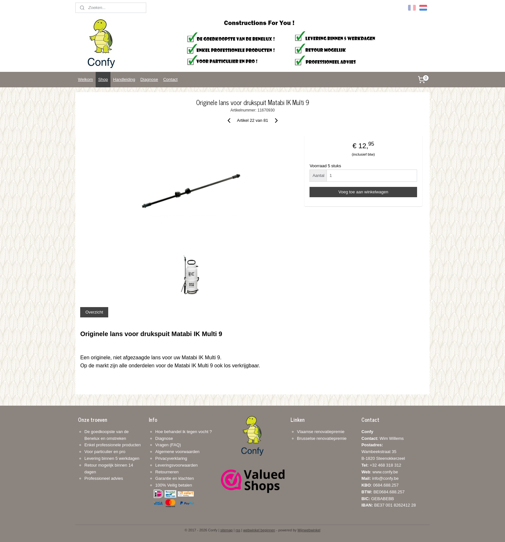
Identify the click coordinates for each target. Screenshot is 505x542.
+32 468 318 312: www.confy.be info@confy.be (381, 472)
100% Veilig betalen (173, 485)
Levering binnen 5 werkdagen (111, 458)
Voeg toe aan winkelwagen (363, 191)
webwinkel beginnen (259, 530)
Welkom (85, 79)
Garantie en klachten (174, 478)
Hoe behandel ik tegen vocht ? (183, 431)
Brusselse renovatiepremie (322, 438)
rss (237, 530)
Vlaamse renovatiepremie (320, 431)
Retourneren (166, 471)
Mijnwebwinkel (309, 530)
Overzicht (94, 312)
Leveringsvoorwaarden (176, 465)
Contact (170, 79)
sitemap (226, 530)
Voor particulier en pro (104, 451)
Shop (103, 79)
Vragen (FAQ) (168, 444)
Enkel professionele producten (112, 444)
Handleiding (124, 79)
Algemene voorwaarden (177, 451)
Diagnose (149, 79)
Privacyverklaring (171, 458)
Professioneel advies (103, 478)
